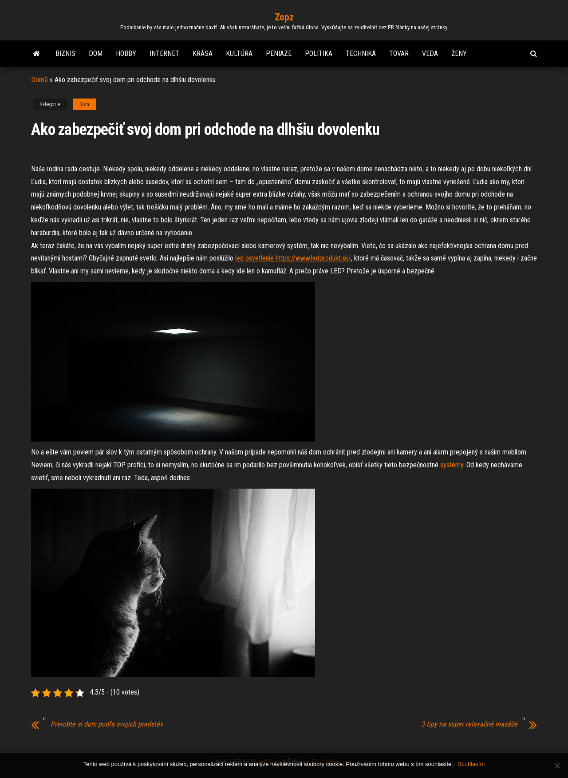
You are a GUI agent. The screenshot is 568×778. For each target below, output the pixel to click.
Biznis (65, 53)
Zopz (284, 17)
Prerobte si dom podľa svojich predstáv (107, 724)
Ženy (459, 53)
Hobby (126, 53)
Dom (96, 53)
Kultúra (239, 53)
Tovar (399, 53)
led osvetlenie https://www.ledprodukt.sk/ (293, 258)
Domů (39, 79)
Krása (203, 53)
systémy (450, 465)
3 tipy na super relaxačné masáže (469, 724)
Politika (318, 53)
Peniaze (279, 53)
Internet (164, 53)
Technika (361, 53)
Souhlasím (471, 764)
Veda (430, 53)
